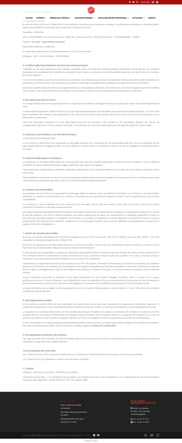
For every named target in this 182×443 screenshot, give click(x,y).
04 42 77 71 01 (143, 419)
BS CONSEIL (37, 435)
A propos (40, 18)
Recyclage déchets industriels (112, 18)
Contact (152, 18)
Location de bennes (84, 18)
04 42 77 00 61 (143, 422)
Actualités (137, 18)
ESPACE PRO (145, 2)
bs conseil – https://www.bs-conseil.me (48, 42)
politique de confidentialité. (104, 325)
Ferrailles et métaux (59, 18)
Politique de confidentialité (70, 435)
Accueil (29, 18)
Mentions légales (50, 435)
